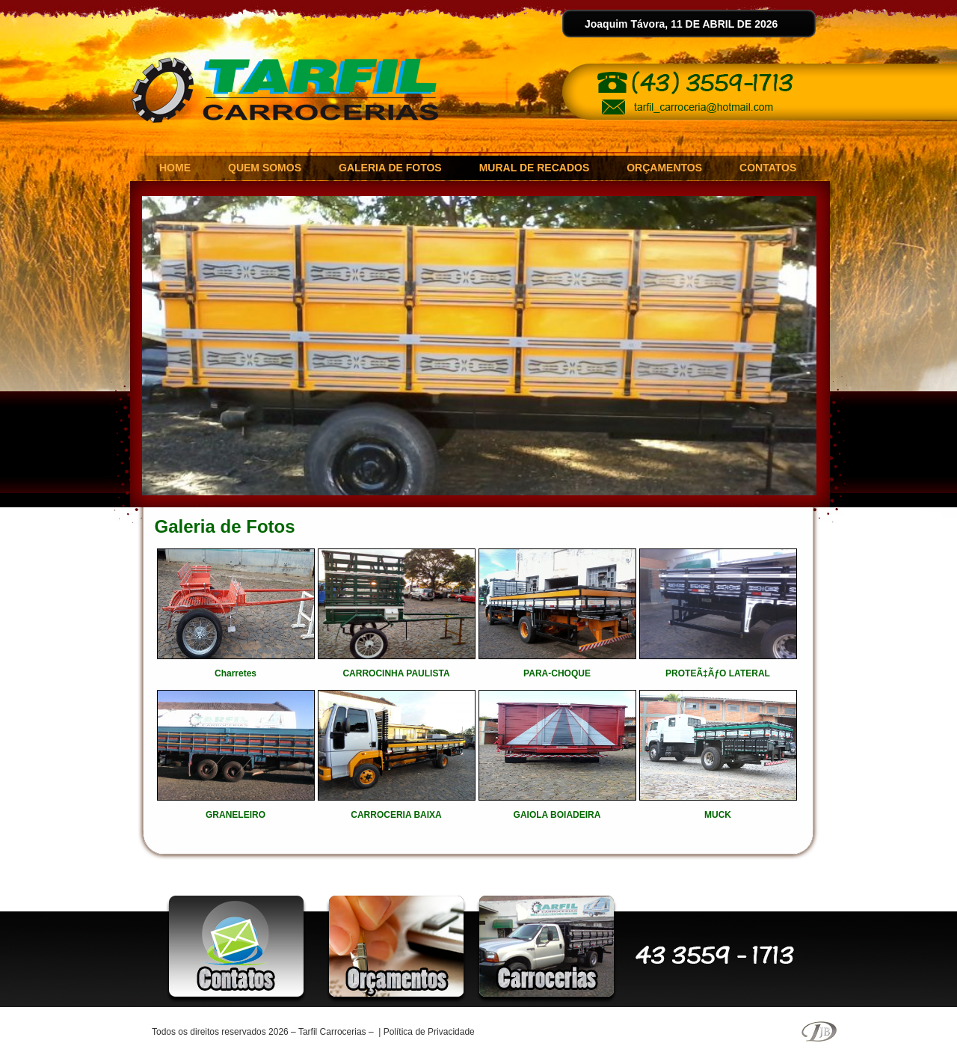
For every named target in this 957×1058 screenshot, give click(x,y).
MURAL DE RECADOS (534, 168)
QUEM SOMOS (264, 168)
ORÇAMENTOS (664, 168)
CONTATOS (767, 168)
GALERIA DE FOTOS (390, 168)
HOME (175, 168)
